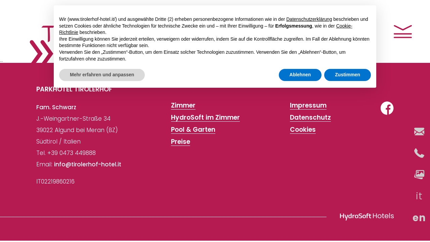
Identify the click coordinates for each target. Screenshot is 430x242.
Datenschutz (310, 118)
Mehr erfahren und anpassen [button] (102, 74)
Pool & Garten (193, 130)
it (419, 196)
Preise (180, 142)
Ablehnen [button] (300, 74)
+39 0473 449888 (71, 153)
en (419, 218)
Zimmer (183, 106)
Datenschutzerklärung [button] (309, 19)
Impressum (308, 106)
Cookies (303, 130)
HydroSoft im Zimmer (205, 118)
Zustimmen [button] (347, 74)
